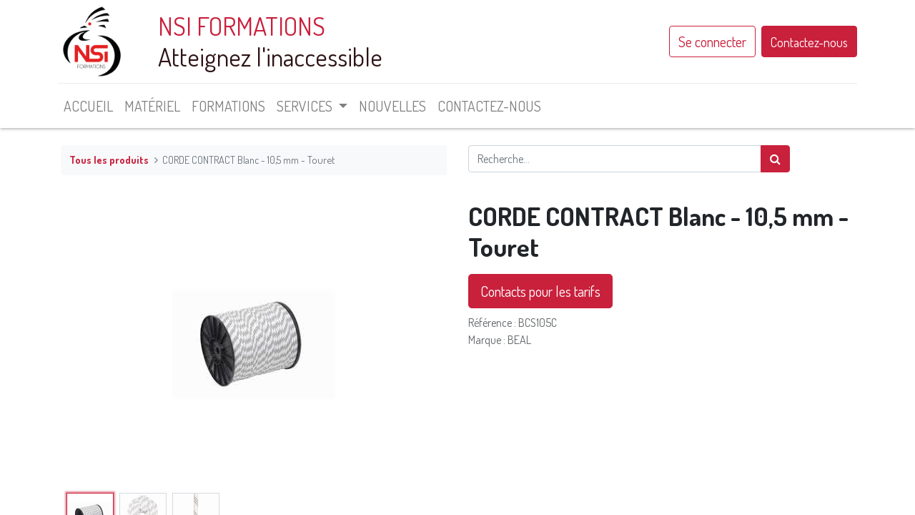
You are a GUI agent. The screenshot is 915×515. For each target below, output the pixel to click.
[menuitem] (91, 105)
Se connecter (709, 41)
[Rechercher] (775, 158)
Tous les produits (109, 159)
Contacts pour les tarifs (540, 291)
